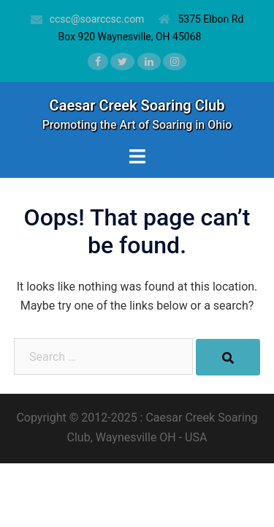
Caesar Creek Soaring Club (137, 105)
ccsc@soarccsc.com (97, 19)
